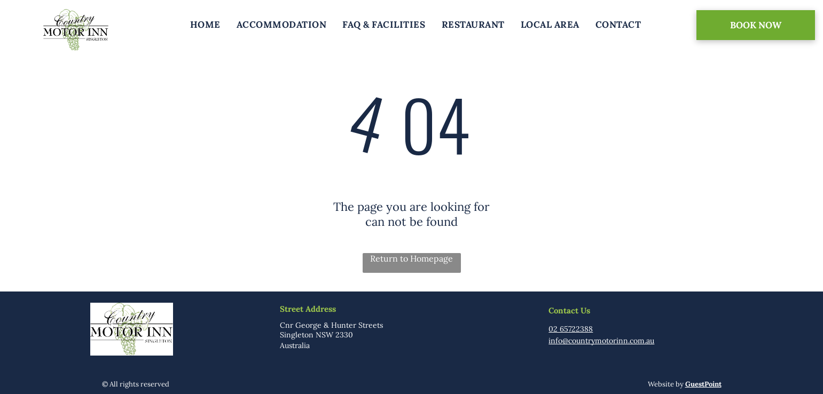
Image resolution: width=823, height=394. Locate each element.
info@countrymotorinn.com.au (601, 340)
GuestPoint (703, 384)
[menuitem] (205, 24)
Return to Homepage (411, 258)
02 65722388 (570, 329)
